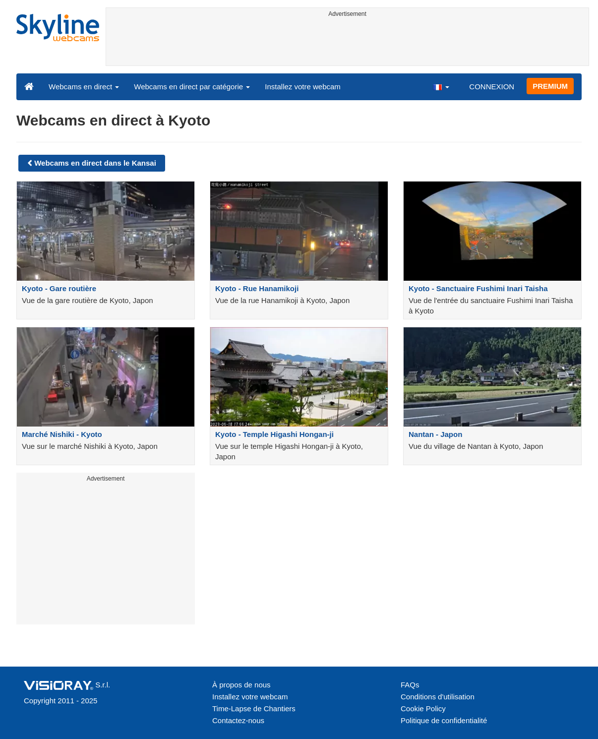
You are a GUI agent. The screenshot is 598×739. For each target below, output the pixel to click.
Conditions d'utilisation (438, 696)
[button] (441, 86)
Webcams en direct (84, 86)
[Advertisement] (347, 43)
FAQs (410, 684)
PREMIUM (550, 86)
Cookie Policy (423, 708)
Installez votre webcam (303, 86)
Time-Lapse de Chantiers (254, 708)
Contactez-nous (238, 720)
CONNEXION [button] (491, 86)
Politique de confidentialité (444, 720)
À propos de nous (241, 684)
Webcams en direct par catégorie (192, 86)
